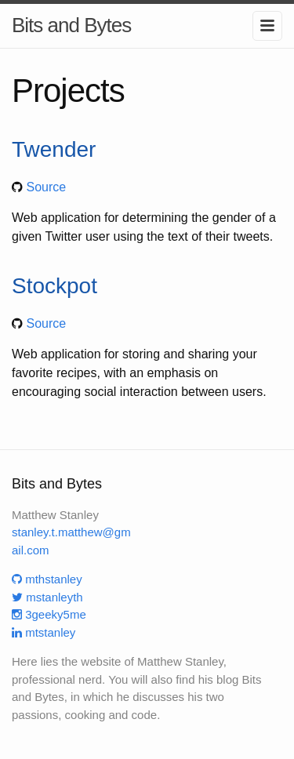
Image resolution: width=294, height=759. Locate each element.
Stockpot (54, 286)
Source (46, 187)
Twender (54, 149)
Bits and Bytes (71, 25)
